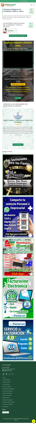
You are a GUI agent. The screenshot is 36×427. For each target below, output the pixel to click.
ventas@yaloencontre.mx (10, 369)
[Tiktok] (9, 374)
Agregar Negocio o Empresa (18, 84)
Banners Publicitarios (7, 393)
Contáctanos (18, 98)
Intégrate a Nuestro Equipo (9, 402)
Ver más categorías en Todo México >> (18, 35)
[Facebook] (3, 374)
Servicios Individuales (8, 391)
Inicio (4, 377)
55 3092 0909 (6, 367)
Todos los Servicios (7, 395)
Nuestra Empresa (7, 379)
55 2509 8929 (9, 370)
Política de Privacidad (7, 404)
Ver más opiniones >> (18, 144)
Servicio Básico (6, 384)
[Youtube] (6, 374)
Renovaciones (6, 397)
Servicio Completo (7, 386)
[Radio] (12, 374)
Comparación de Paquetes (8, 388)
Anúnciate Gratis (6, 382)
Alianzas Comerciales (7, 399)
